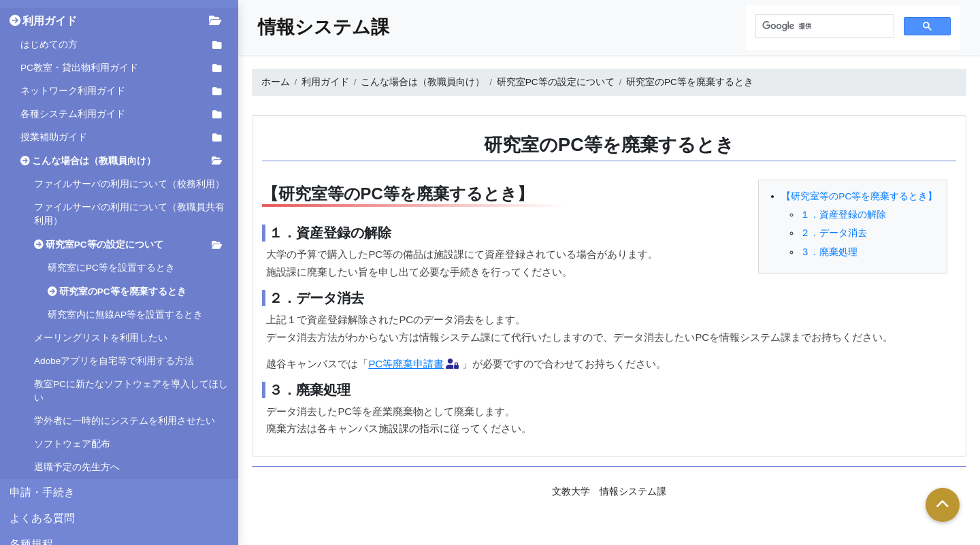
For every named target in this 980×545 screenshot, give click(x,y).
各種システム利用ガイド (72, 114)
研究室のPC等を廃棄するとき (122, 291)
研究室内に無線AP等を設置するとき (125, 315)
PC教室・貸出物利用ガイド (79, 68)
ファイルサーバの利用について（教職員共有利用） (129, 214)
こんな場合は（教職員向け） (94, 161)
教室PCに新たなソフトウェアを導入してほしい (131, 391)
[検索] (823, 26)
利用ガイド (49, 20)
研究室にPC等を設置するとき (111, 268)
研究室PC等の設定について (104, 245)
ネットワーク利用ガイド (72, 91)
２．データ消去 (833, 233)
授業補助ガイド (53, 137)
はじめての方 (49, 44)
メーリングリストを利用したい (100, 338)
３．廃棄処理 (829, 252)
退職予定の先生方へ (77, 467)
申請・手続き (42, 492)
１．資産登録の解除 (843, 215)
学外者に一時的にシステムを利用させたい (124, 421)
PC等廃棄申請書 (406, 363)
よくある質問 (42, 518)
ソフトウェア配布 (72, 444)
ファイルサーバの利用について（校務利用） (129, 184)
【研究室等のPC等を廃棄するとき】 (859, 196)
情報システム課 (323, 26)
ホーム (275, 82)
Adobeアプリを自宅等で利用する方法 (114, 361)
